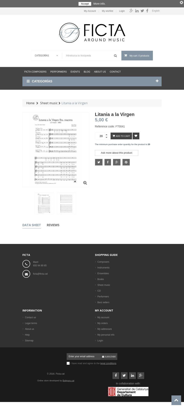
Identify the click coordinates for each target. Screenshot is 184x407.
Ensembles (103, 272)
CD (99, 290)
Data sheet (31, 224)
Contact (115, 71)
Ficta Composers (35, 71)
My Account (90, 10)
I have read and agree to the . (94, 362)
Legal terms (31, 322)
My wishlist (107, 10)
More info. (100, 3)
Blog (87, 71)
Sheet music (103, 284)
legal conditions (108, 362)
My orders (102, 322)
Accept (85, 3)
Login (122, 10)
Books (100, 278)
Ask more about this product (116, 152)
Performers (58, 71)
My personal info (105, 334)
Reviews (53, 224)
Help (27, 334)
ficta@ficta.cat (40, 273)
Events (75, 71)
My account (104, 309)
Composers (103, 261)
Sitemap (29, 339)
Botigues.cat (68, 380)
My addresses (104, 328)
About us (100, 71)
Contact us (30, 316)
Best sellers (103, 301)
